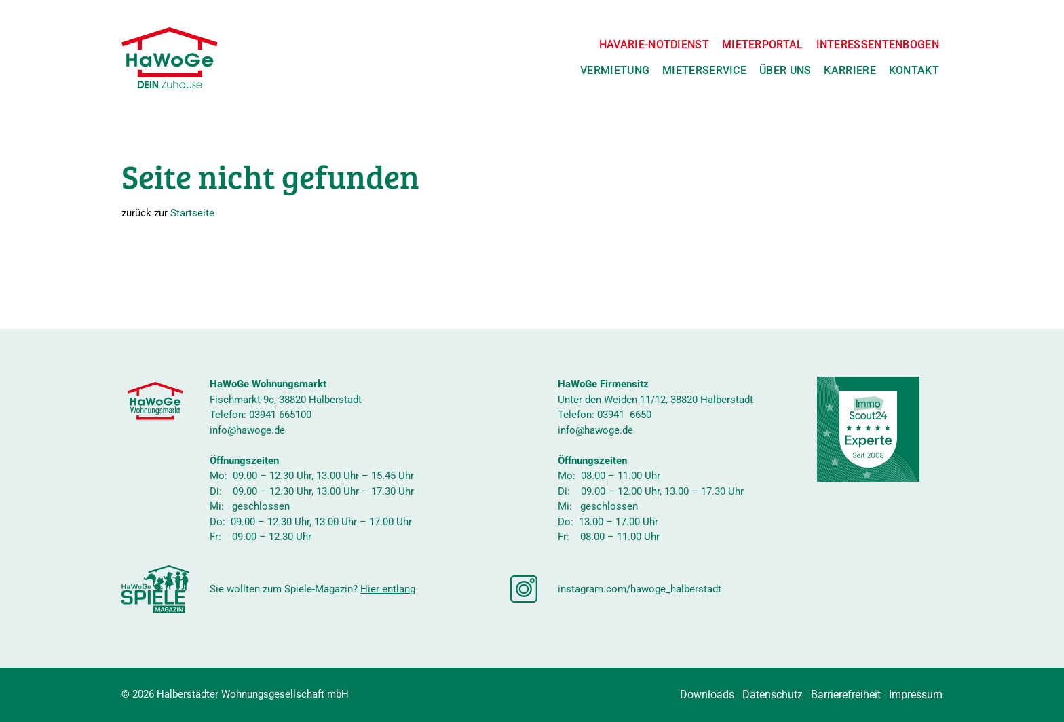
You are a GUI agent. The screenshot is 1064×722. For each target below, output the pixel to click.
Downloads (707, 694)
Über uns (785, 70)
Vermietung (614, 70)
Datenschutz (772, 694)
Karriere (849, 70)
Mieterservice (704, 70)
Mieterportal (762, 44)
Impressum (916, 694)
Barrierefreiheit (846, 694)
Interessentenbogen (877, 44)
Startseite (192, 213)
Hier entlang (387, 589)
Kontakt (914, 70)
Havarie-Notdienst (654, 44)
